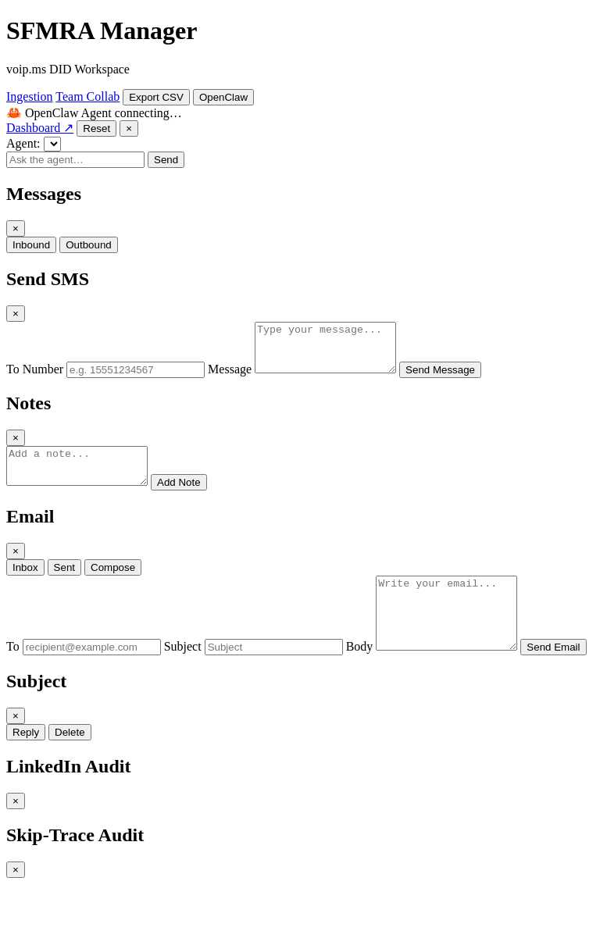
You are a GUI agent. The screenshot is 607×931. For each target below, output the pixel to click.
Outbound (89, 245)
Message (230, 378)
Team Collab (87, 96)
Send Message (456, 379)
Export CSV (156, 97)
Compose (113, 584)
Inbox (25, 584)
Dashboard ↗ (39, 127)
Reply (25, 779)
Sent (64, 584)
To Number (34, 378)
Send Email (39, 694)
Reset (96, 128)
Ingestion (29, 96)
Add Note (194, 499)
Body (359, 676)
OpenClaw (223, 97)
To (13, 676)
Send (166, 160)
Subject (183, 676)
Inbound (31, 245)
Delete (70, 779)
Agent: (23, 143)
